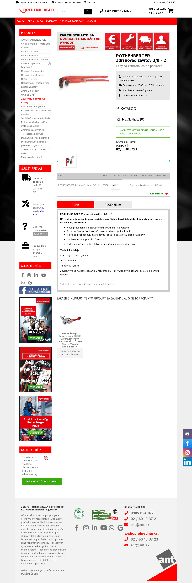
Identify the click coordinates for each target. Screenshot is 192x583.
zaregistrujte (151, 76)
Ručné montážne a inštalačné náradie (36, 112)
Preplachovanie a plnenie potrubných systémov (33, 143)
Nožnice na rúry (29, 79)
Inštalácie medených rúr (33, 106)
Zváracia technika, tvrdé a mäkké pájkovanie (34, 124)
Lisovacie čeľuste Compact (34, 59)
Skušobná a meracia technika (36, 118)
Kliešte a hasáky (29, 87)
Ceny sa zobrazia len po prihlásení (139, 66)
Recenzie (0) (130, 119)
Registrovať (159, 2)
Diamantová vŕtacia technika (35, 138)
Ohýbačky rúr (27, 95)
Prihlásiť (170, 2)
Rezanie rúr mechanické (33, 71)
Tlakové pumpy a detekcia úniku (34, 151)
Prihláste (128, 76)
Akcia (31, 21)
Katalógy (51, 21)
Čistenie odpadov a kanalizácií (30, 65)
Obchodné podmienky (71, 21)
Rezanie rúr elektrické (32, 75)
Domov (20, 21)
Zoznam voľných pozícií (42, 481)
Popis (75, 205)
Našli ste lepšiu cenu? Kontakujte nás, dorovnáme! (142, 132)
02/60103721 (126, 149)
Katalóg (126, 108)
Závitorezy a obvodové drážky (33, 100)
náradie (25, 525)
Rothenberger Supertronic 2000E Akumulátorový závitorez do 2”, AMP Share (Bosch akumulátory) (70, 340)
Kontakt (91, 21)
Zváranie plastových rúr (32, 130)
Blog (40, 21)
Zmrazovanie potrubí (31, 157)
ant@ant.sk (140, 524)
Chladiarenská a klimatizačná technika (35, 45)
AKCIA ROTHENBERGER (34, 40)
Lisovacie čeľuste (29, 55)
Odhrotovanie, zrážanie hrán (35, 83)
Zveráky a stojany (30, 91)
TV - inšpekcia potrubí (32, 134)
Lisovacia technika (30, 51)
